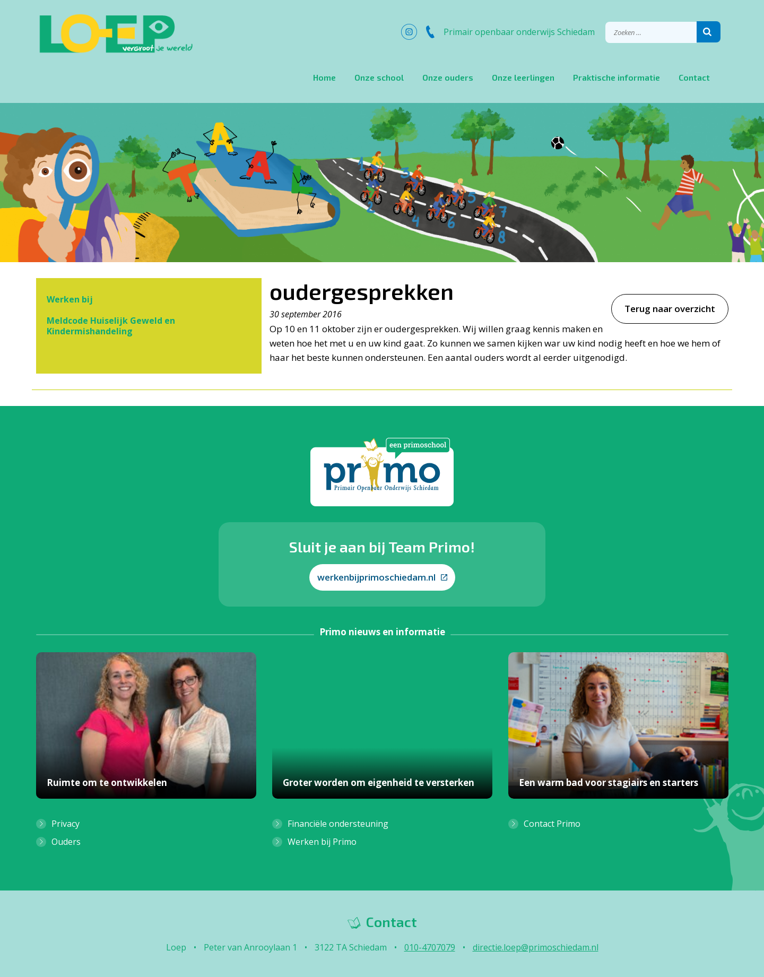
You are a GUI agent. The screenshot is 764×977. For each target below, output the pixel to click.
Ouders (66, 842)
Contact (694, 77)
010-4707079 (429, 947)
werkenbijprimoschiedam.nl (382, 577)
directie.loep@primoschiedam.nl (535, 947)
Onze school (379, 77)
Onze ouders (447, 77)
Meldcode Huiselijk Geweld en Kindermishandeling (111, 325)
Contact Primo (552, 823)
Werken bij (70, 299)
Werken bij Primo (322, 842)
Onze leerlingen (523, 77)
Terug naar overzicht (669, 308)
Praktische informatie (616, 77)
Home (324, 77)
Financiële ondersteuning (338, 823)
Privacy (65, 823)
